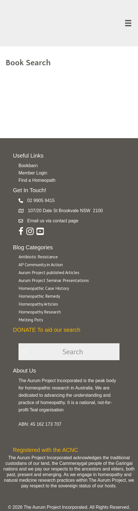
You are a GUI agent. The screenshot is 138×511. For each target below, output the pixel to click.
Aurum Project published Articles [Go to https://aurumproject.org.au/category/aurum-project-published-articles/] (49, 272)
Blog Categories (33, 247)
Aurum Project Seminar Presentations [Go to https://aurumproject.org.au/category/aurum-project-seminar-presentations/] (54, 280)
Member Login (33, 173)
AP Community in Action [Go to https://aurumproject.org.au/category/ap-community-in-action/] (41, 264)
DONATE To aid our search (46, 330)
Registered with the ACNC (45, 450)
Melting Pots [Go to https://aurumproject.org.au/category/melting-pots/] (31, 319)
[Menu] (128, 23)
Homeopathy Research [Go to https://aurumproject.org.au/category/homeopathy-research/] (40, 312)
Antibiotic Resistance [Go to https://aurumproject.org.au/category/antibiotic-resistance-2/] (38, 256)
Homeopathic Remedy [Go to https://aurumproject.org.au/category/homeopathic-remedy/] (39, 296)
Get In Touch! (29, 190)
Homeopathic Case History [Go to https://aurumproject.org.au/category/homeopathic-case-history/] (44, 288)
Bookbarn (28, 165)
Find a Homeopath (37, 180)
